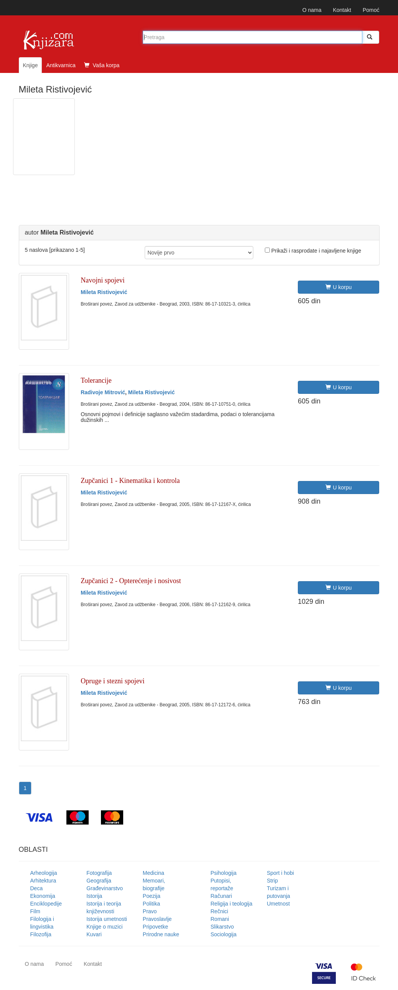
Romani (220, 919)
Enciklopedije (46, 904)
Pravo (150, 911)
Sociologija (224, 934)
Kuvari (94, 934)
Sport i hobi (280, 873)
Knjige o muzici (104, 927)
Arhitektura (43, 881)
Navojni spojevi (103, 280)
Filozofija (40, 934)
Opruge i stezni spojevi (112, 681)
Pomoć (371, 10)
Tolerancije (96, 380)
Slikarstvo (222, 927)
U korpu (338, 287)
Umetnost (278, 904)
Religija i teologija (232, 904)
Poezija (151, 896)
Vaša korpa (102, 65)
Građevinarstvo (104, 888)
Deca (36, 888)
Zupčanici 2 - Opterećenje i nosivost (131, 581)
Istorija (94, 896)
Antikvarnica (60, 65)
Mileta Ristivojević (104, 292)
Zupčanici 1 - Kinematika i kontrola (130, 480)
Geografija (98, 881)
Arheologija (43, 873)
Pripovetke (155, 927)
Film (35, 911)
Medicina (153, 873)
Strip (272, 881)
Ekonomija (42, 896)
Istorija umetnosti (106, 919)
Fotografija (99, 873)
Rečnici (219, 911)
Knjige (30, 65)
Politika (151, 904)
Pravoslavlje (157, 919)
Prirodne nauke (161, 934)
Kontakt (342, 10)
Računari (221, 896)
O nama (312, 10)
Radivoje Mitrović (103, 392)
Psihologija (224, 873)
